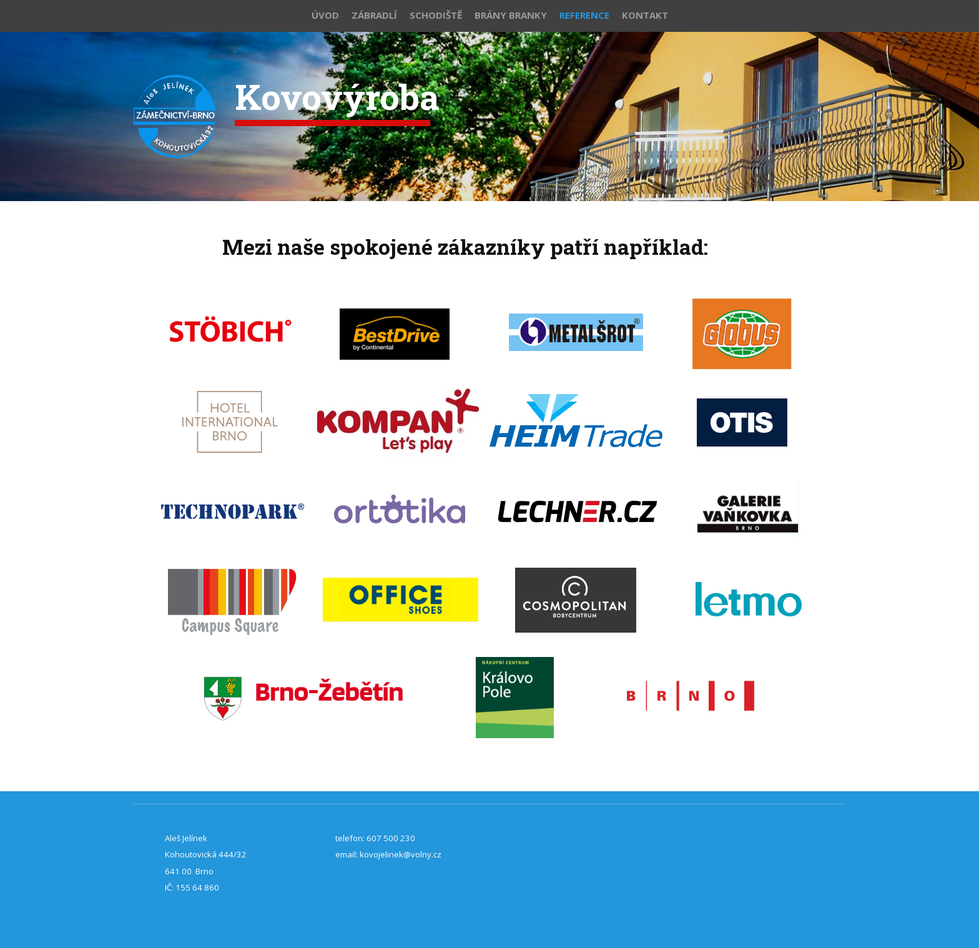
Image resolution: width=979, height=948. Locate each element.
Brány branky (511, 15)
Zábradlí (374, 15)
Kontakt (645, 15)
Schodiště (436, 15)
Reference (584, 15)
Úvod (325, 15)
